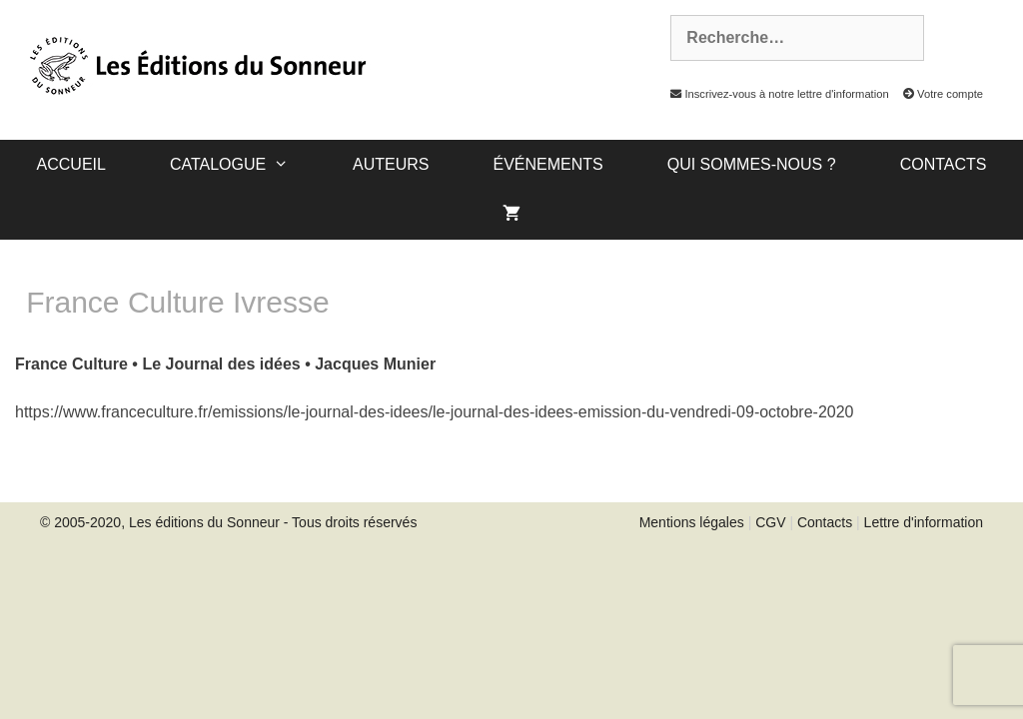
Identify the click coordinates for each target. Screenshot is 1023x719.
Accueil (71, 164)
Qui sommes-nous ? (751, 164)
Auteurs (391, 164)
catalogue (245, 165)
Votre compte (937, 94)
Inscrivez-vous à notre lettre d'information (774, 94)
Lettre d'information (923, 522)
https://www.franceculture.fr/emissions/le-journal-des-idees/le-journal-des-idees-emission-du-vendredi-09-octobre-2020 (434, 411)
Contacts (943, 164)
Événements (547, 164)
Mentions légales (691, 522)
